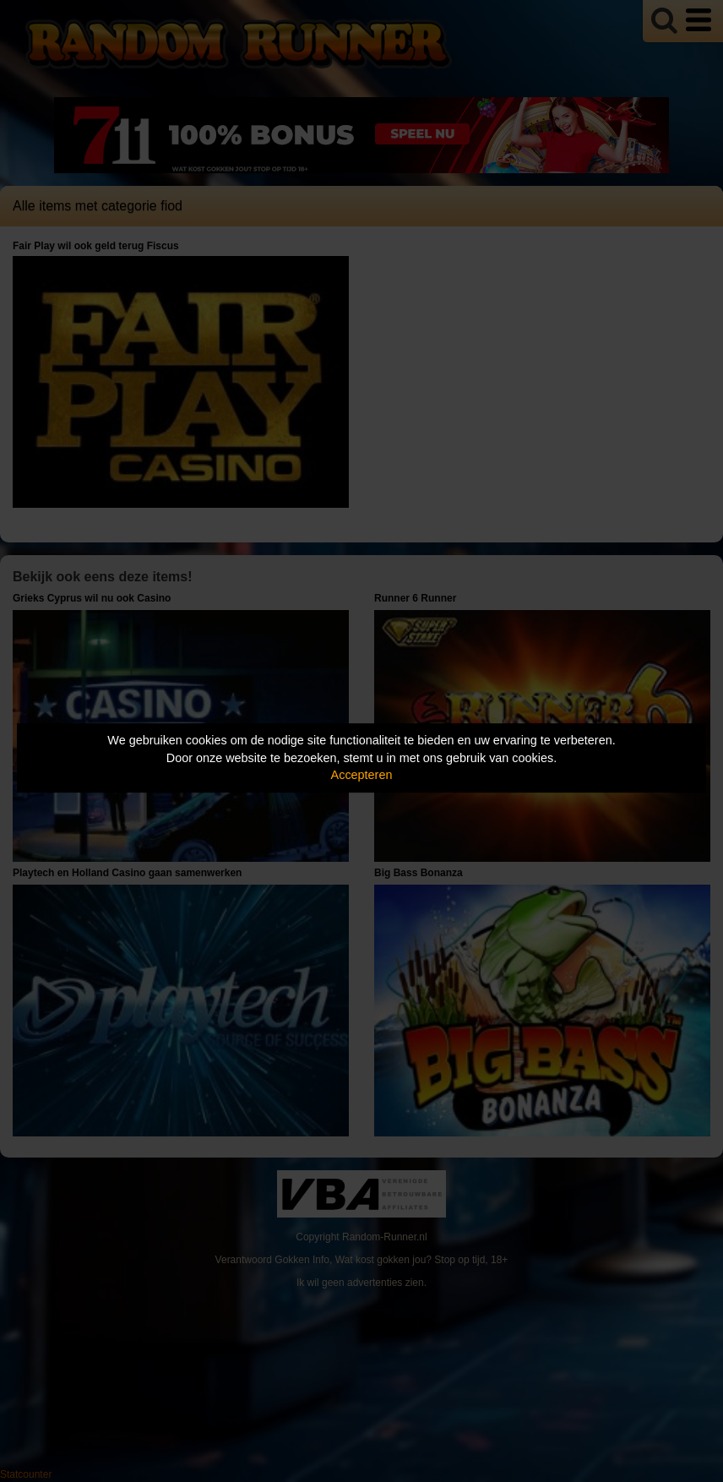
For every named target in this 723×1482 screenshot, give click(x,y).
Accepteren (362, 775)
